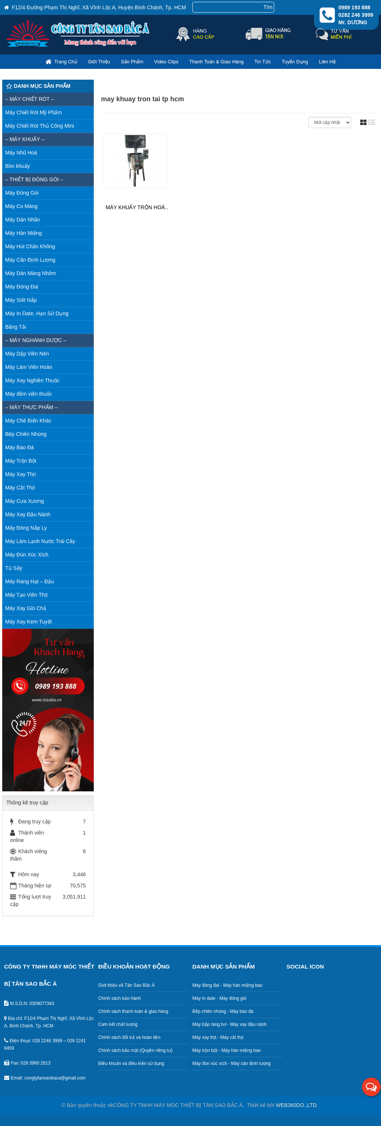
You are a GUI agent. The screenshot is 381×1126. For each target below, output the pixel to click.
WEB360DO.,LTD (296, 1105)
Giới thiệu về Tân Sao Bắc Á (126, 985)
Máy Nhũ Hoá (21, 153)
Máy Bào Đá (19, 447)
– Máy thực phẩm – (31, 407)
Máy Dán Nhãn (22, 220)
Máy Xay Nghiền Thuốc (32, 380)
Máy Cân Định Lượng (30, 260)
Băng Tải (15, 327)
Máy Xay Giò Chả (25, 608)
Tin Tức (262, 61)
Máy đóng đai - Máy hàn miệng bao (227, 985)
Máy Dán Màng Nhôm (30, 273)
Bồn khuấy (17, 166)
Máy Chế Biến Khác (28, 421)
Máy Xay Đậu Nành (28, 514)
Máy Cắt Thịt (20, 488)
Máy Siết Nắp (20, 300)
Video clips (166, 61)
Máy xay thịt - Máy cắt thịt (217, 1037)
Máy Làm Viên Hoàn (28, 367)
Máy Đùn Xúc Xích (26, 555)
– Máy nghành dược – (35, 340)
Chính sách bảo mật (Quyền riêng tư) (135, 1050)
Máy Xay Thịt (20, 474)
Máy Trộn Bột (20, 461)
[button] (371, 1087)
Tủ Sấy (13, 568)
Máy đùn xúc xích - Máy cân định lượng (231, 1063)
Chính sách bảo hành (119, 998)
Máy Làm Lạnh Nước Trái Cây (40, 541)
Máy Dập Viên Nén (27, 354)
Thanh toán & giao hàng (216, 61)
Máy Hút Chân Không (30, 246)
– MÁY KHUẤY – (24, 139)
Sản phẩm (132, 61)
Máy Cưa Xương (24, 501)
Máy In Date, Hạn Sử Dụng (36, 313)
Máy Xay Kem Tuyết (28, 622)
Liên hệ (327, 61)
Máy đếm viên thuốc (28, 394)
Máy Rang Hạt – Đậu (29, 581)
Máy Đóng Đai (21, 287)
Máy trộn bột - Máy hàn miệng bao (226, 1050)
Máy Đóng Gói (21, 193)
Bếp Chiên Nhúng (26, 434)
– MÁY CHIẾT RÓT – (29, 99)
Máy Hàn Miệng (23, 233)
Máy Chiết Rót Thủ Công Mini (39, 126)
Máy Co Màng (21, 206)
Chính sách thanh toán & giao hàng (133, 1011)
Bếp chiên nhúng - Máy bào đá (222, 1011)
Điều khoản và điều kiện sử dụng (131, 1063)
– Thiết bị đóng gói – (34, 179)
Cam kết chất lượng (118, 1024)
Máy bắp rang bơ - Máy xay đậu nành (229, 1024)
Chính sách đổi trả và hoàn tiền (129, 1037)
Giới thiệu (99, 61)
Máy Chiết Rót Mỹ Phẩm (33, 112)
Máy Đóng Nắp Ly (26, 528)
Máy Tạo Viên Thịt (26, 595)
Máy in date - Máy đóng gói (219, 998)
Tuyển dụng (295, 61)
